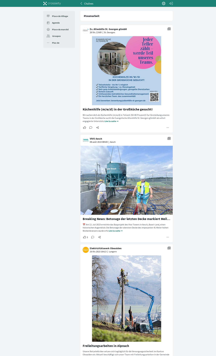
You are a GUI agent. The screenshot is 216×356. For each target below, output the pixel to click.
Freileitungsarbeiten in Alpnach (106, 346)
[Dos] (81, 3)
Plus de (55, 42)
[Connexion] (171, 3)
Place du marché (60, 29)
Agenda (56, 22)
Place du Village (60, 16)
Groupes (56, 36)
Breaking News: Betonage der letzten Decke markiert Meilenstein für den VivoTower (144, 219)
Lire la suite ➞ (111, 121)
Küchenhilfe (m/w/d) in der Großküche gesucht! (118, 109)
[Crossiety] (52, 3)
